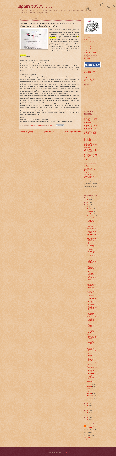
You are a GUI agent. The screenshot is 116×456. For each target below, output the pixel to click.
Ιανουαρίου (90, 398)
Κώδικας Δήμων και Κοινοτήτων (89, 177)
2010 (87, 420)
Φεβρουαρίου (91, 395)
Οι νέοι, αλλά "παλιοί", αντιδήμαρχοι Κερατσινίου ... (91, 294)
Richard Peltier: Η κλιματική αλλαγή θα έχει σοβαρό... (92, 230)
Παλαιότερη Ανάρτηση (72, 132)
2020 (87, 204)
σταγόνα (86, 77)
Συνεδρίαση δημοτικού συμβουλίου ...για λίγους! (92, 275)
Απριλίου (90, 391)
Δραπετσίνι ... (36, 6)
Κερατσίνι (87, 54)
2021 (87, 202)
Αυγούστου (90, 381)
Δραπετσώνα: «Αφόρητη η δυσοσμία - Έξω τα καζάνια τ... (92, 351)
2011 (87, 417)
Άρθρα (86, 50)
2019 (87, 207)
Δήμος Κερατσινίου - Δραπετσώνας (90, 72)
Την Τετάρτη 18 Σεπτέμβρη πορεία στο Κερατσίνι (91, 318)
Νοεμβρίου (90, 211)
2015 (87, 408)
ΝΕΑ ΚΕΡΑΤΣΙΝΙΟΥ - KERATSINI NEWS (89, 80)
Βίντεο (86, 44)
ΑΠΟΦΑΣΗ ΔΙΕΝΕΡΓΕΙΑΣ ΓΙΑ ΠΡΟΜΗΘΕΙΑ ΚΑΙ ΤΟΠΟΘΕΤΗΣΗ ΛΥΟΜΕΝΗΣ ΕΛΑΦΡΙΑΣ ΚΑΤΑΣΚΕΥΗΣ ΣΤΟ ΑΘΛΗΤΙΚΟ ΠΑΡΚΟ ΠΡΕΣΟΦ (90, 132)
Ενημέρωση (87, 37)
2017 (87, 403)
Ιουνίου (89, 386)
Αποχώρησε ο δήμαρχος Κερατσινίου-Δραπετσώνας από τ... (91, 261)
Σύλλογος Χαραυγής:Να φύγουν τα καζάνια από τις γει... (91, 358)
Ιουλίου (89, 384)
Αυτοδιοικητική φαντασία (91, 363)
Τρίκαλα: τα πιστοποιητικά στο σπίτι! (91, 281)
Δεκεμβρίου (90, 209)
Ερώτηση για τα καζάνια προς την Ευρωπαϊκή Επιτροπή (91, 300)
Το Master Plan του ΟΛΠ (91, 226)
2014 (87, 410)
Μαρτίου (89, 393)
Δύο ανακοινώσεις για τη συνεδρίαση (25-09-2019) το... (92, 241)
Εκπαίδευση (87, 46)
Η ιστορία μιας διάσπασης (91, 285)
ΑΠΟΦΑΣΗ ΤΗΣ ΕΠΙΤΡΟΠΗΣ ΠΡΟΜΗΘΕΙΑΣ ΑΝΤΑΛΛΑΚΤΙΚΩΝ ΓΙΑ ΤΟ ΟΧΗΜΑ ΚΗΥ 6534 (90, 118)
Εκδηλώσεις (87, 48)
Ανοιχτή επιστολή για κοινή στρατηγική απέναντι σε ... (92, 325)
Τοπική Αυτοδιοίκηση (90, 52)
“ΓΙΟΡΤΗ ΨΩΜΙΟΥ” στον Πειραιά (91, 288)
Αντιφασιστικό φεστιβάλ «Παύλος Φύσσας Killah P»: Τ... (92, 307)
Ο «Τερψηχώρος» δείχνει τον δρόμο (91, 331)
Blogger (66, 452)
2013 (87, 413)
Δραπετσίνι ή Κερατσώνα (90, 427)
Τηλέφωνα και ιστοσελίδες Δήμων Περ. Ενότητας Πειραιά (89, 170)
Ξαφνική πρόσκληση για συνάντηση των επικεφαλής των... (91, 269)
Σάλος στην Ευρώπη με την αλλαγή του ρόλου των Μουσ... (91, 343)
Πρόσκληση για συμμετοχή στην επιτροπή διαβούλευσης (92, 247)
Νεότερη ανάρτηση (26, 132)
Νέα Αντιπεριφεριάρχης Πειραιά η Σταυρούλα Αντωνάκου (92, 369)
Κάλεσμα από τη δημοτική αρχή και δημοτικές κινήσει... (91, 336)
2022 (87, 200)
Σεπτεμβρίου (91, 216)
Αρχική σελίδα (48, 132)
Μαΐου (89, 388)
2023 (87, 197)
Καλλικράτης (87, 174)
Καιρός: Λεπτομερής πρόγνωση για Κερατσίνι (90, 165)
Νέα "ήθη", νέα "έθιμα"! (91, 235)
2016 (87, 405)
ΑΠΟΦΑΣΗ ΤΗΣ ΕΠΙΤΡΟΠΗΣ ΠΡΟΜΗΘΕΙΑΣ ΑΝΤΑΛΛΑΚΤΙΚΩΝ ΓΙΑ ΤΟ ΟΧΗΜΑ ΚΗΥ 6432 (90, 124)
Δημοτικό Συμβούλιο (90, 42)
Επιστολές (87, 58)
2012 (87, 415)
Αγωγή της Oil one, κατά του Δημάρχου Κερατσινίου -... (91, 220)
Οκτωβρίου (90, 213)
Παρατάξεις (87, 56)
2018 (87, 401)
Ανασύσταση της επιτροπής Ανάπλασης (91, 313)
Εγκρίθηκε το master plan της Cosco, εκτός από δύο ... (91, 254)
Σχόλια (86, 39)
